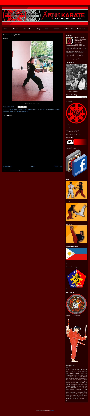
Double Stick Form (32, 109)
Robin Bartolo (69, 395)
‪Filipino (52, 109)
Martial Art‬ (12, 111)
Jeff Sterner (6, 111)
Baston (82, 373)
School (74, 395)
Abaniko (68, 369)
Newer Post (7, 166)
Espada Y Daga (77, 381)
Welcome (16, 29)
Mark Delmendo (76, 389)
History (37, 29)
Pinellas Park (73, 392)
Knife (71, 389)
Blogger (52, 410)
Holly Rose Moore (80, 386)
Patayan (18, 111)
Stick (82, 395)
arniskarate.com (22, 109)
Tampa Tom (84, 397)
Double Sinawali (74, 378)
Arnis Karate (13, 109)
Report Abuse (70, 365)
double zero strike (70, 379)
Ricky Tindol (83, 394)
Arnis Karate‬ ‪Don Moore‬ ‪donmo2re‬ (76, 371)
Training (81, 398)
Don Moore (83, 376)
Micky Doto (69, 391)
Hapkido (56, 29)
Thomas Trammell (72, 398)
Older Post (58, 166)
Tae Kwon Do (68, 29)
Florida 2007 (80, 384)
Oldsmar (75, 391)
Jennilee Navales (81, 387)
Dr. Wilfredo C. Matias (44, 109)
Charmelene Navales (75, 375)
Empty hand (69, 381)
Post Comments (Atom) (16, 170)
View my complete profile (73, 59)
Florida (75, 384)
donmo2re (68, 378)
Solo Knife (78, 395)
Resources (81, 29)
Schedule (27, 29)
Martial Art (83, 389)
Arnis (47, 29)
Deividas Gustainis (75, 376)
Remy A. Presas (75, 393)
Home (6, 29)
